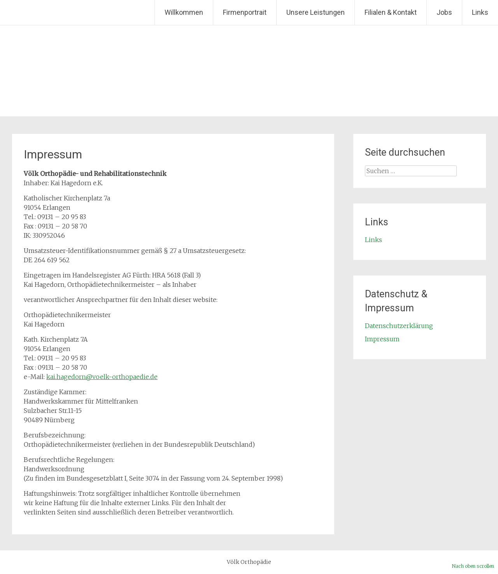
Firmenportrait (245, 12)
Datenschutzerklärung (399, 326)
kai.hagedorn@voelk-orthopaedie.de (102, 377)
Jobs (444, 12)
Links (480, 12)
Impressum (382, 339)
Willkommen (184, 12)
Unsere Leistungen (315, 12)
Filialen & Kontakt (391, 12)
